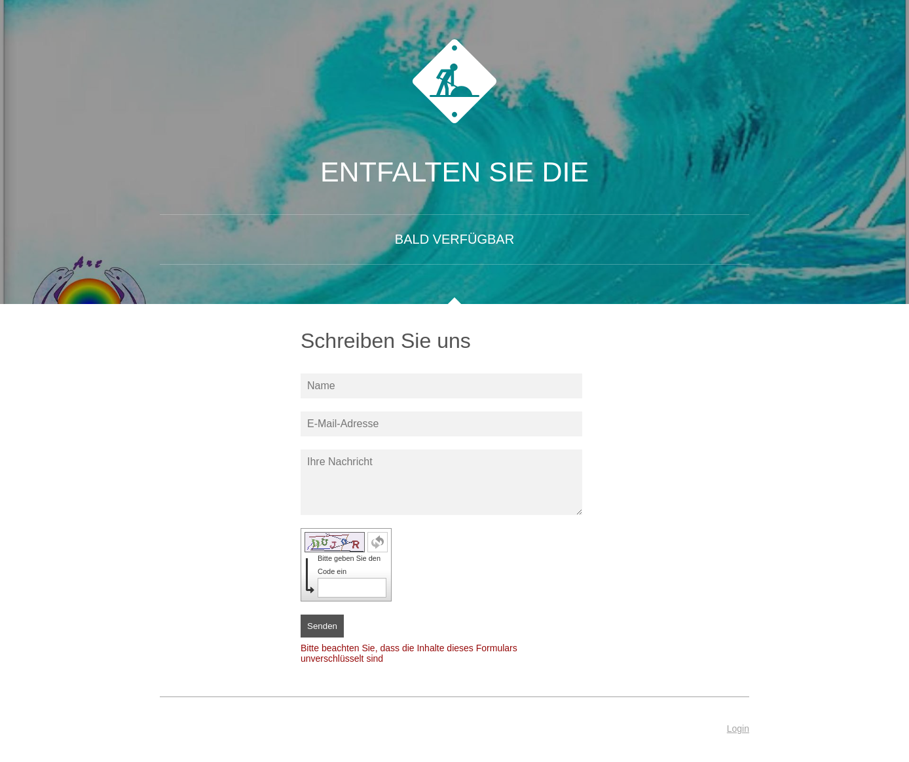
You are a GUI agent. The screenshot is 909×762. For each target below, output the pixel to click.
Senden (322, 626)
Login (738, 728)
